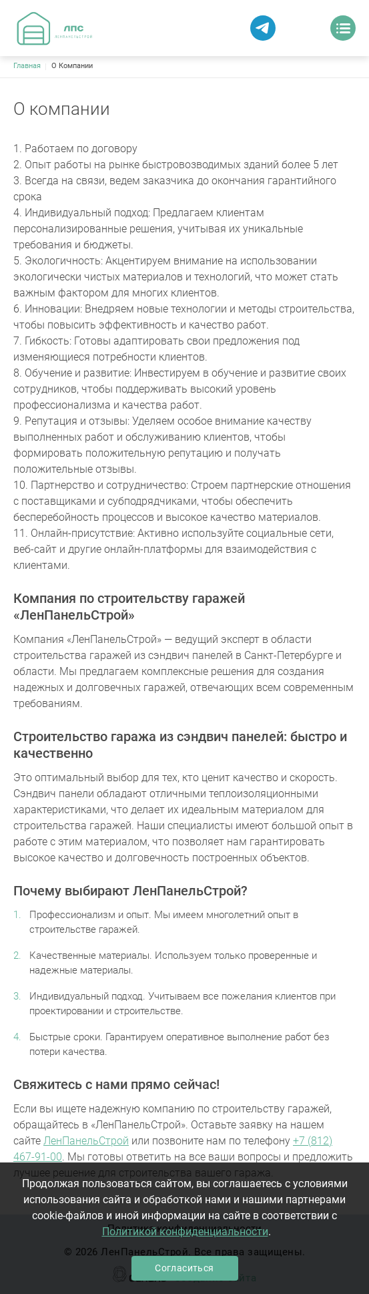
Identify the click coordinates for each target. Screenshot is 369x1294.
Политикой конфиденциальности (185, 1231)
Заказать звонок (305, 28)
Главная (27, 65)
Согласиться (184, 1268)
